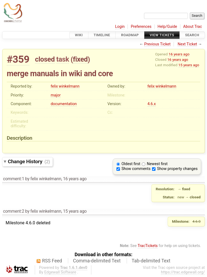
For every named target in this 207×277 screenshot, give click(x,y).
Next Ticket (187, 44)
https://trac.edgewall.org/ (183, 272)
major (56, 95)
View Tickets (162, 35)
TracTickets (147, 245)
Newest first (157, 164)
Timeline (102, 35)
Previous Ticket (157, 44)
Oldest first (131, 164)
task (62, 59)
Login (120, 26)
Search (192, 35)
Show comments (136, 168)
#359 (18, 59)
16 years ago (179, 54)
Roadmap (130, 35)
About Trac (192, 26)
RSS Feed (52, 260)
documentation (64, 104)
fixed (80, 59)
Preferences (141, 26)
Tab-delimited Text (151, 260)
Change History (29, 161)
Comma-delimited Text (97, 260)
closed (45, 59)
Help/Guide (167, 26)
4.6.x (151, 104)
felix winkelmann (65, 86)
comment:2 (13, 211)
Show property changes (177, 168)
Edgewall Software (60, 272)
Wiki (79, 35)
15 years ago (188, 65)
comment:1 (13, 178)
